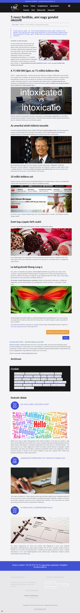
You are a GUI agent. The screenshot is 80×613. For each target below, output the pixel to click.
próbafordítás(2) (19, 382)
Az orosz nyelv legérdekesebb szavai (36, 507)
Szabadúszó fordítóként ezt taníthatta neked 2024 (42, 458)
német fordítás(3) (19, 373)
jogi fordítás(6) (40, 382)
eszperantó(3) (26, 379)
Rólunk (25, 6)
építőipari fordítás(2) (60, 382)
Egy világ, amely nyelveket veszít (34, 404)
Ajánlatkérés (54, 6)
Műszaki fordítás (50, 582)
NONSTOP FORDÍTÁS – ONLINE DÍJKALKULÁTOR (40, 1)
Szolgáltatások (43, 6)
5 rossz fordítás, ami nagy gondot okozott (36, 24)
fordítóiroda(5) (27, 385)
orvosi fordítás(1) (19, 388)
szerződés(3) (18, 379)
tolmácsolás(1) (29, 388)
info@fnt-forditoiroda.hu (31, 595)
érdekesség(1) (18, 385)
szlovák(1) (44, 379)
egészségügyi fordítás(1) (58, 385)
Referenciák (41, 10)
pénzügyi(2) (58, 376)
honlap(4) (59, 379)
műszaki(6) (50, 376)
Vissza (66, 338)
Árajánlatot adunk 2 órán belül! (57, 332)
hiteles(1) (43, 376)
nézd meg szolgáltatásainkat (19, 326)
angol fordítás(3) (37, 385)
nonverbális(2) (49, 382)
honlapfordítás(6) (30, 382)
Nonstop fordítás (14, 344)
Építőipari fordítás (63, 584)
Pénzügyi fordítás (51, 587)
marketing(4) (46, 385)
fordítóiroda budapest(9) (32, 373)
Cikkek (33, 6)
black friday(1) (52, 379)
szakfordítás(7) (28, 376)
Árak (33, 10)
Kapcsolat (51, 10)
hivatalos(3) (37, 376)
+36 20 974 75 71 (33, 565)
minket (36, 326)
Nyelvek (26, 10)
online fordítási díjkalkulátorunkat (27, 353)
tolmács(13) (58, 373)
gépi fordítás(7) (35, 379)
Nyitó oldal (15, 24)
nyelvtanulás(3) (19, 376)
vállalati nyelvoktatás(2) (47, 373)
